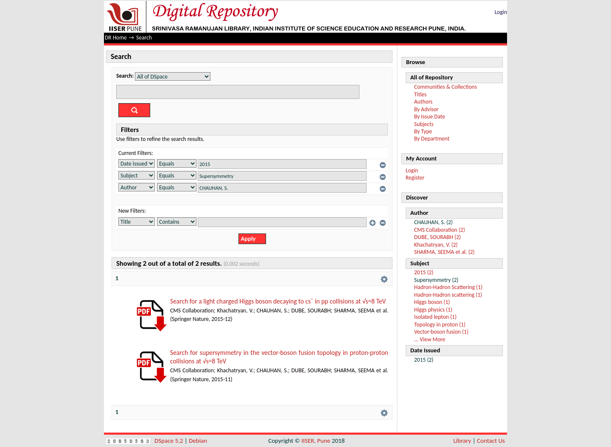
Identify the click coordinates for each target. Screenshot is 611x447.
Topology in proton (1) (439, 324)
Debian (198, 440)
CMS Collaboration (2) (439, 229)
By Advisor (426, 109)
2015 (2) (423, 272)
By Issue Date (429, 116)
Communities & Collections (445, 86)
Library (462, 440)
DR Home (116, 37)
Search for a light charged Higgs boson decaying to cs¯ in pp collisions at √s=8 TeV (278, 301)
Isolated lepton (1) (435, 316)
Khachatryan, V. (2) (436, 244)
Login (501, 12)
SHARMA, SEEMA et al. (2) (444, 252)
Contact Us (491, 440)
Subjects (424, 124)
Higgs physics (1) (433, 309)
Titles (420, 94)
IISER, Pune (315, 440)
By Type (423, 131)
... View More (429, 339)
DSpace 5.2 (169, 440)
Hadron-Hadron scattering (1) (448, 294)
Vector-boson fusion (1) (441, 331)
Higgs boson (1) (432, 302)
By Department (431, 138)
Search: (125, 75)
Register (415, 177)
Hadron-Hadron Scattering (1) (448, 287)
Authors (423, 101)
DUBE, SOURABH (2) (437, 237)
